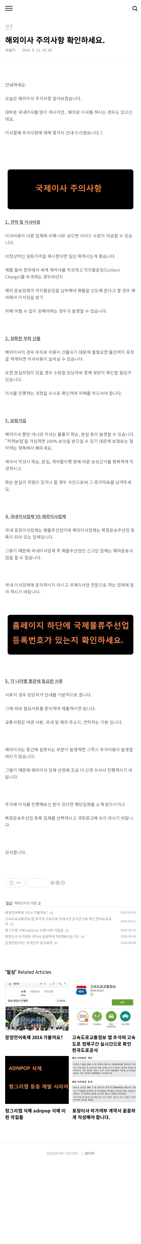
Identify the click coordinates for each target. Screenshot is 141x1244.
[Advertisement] (70, 902)
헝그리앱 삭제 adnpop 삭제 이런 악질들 (34, 1009)
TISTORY (71, 1233)
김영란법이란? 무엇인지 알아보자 (29, 1022)
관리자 (89, 1233)
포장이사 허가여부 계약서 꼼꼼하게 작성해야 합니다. (42, 1016)
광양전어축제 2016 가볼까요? (26, 992)
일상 (9, 982)
